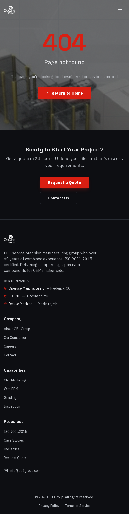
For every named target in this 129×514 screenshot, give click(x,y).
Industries (11, 449)
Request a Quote (64, 182)
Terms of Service (78, 506)
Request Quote (15, 458)
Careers (10, 346)
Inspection (12, 406)
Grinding (10, 397)
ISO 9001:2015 (15, 431)
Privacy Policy (49, 506)
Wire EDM (11, 389)
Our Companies (15, 337)
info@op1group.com (22, 470)
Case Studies (14, 440)
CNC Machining (15, 380)
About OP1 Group (17, 329)
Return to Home (64, 93)
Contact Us (58, 198)
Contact (10, 355)
